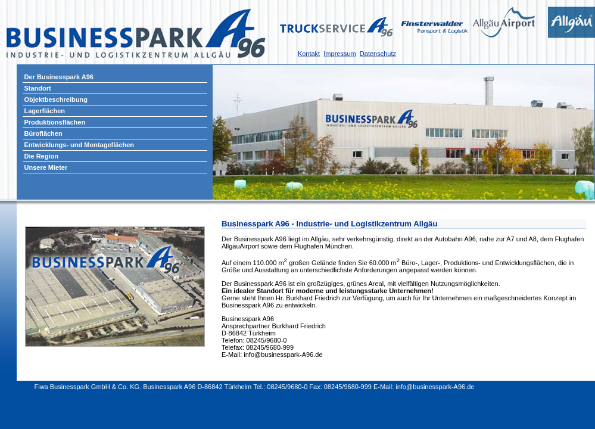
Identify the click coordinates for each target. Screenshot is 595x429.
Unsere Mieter (46, 167)
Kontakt (309, 53)
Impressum (339, 53)
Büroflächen (43, 133)
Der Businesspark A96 (59, 76)
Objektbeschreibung (56, 99)
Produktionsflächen (55, 122)
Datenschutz (378, 53)
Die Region (41, 156)
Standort (37, 88)
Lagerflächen (44, 110)
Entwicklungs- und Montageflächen (79, 144)
